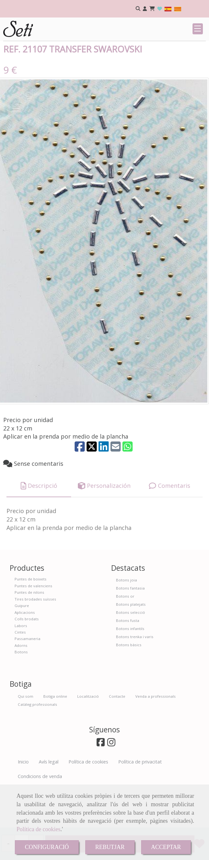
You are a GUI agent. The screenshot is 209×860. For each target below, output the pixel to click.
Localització (88, 737)
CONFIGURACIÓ (47, 847)
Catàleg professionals (37, 745)
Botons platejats (131, 645)
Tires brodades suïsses (35, 639)
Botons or (125, 637)
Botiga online (55, 737)
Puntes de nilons (29, 633)
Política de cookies (38, 829)
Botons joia (126, 620)
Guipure (22, 646)
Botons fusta (127, 661)
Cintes (20, 673)
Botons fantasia (130, 628)
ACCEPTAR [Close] (166, 847)
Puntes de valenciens (33, 626)
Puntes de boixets (31, 619)
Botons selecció (130, 653)
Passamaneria (27, 679)
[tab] (38, 526)
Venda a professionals (155, 737)
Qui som (25, 737)
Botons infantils (130, 669)
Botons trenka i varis (134, 677)
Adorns (21, 686)
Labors (21, 666)
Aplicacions (25, 653)
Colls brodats (27, 659)
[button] (144, 9)
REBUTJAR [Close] (110, 847)
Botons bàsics (128, 685)
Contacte (117, 737)
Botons (21, 692)
